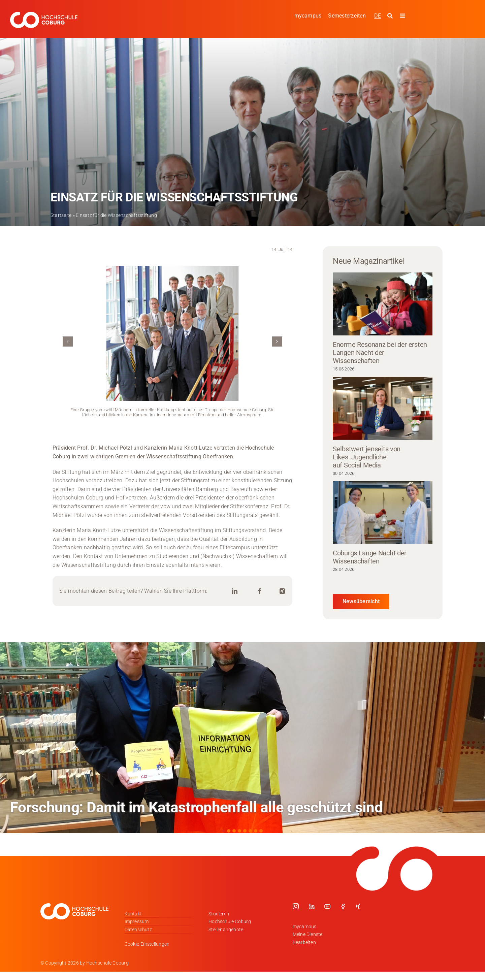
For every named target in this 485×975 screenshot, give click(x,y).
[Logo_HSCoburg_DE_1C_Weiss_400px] (43, 14)
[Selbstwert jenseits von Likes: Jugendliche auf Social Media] (382, 408)
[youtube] (327, 906)
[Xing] (282, 591)
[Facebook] (260, 591)
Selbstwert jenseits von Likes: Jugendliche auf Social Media (366, 457)
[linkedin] (312, 906)
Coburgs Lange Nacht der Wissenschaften (370, 557)
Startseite (61, 215)
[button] (68, 341)
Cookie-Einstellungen (147, 944)
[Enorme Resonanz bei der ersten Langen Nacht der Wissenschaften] (382, 303)
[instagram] (296, 906)
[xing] (358, 906)
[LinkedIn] (235, 591)
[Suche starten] (391, 16)
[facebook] (343, 906)
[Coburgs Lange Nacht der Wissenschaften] (382, 512)
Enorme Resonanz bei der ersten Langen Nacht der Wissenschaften (380, 352)
